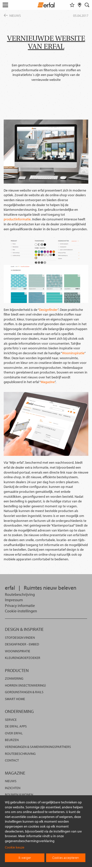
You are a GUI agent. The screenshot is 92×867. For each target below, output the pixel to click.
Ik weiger (24, 857)
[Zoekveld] (87, 5)
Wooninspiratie (73, 353)
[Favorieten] (72, 5)
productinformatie (17, 219)
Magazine (48, 382)
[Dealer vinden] (79, 5)
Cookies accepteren (65, 857)
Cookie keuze (14, 847)
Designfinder (48, 309)
